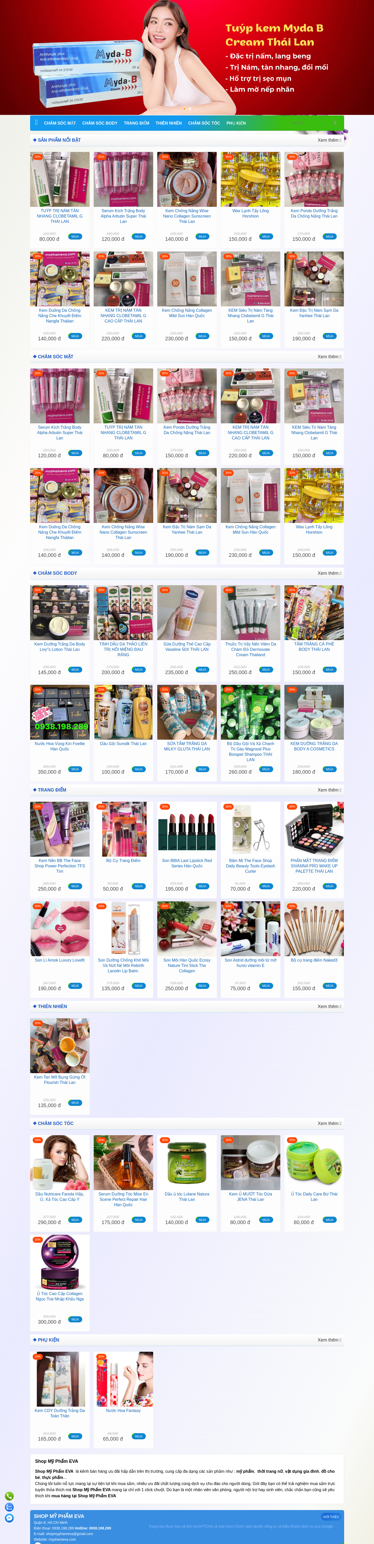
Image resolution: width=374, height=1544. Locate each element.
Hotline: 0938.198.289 (92, 1521)
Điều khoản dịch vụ (297, 1519)
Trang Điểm (136, 123)
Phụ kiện (236, 123)
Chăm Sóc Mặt (60, 123)
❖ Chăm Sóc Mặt (51, 355)
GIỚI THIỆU (331, 1509)
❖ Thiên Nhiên (48, 1002)
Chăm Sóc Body (99, 123)
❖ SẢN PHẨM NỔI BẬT (54, 140)
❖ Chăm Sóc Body (53, 571)
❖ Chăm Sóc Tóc (51, 1118)
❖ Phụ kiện (45, 1333)
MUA (75, 235)
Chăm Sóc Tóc (204, 123)
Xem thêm (331, 140)
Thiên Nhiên (169, 123)
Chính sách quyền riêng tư (255, 1519)
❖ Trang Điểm (48, 786)
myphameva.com (62, 1532)
